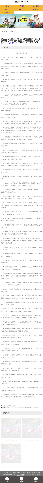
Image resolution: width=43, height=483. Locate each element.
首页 (7, 31)
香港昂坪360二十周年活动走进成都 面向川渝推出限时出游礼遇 (22, 407)
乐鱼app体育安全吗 (11, 43)
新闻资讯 (7, 9)
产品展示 (21, 6)
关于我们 (7, 6)
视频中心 (21, 9)
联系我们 (36, 9)
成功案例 (36, 6)
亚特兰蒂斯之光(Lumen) (11, 406)
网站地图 (7, 12)
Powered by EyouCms (25, 474)
